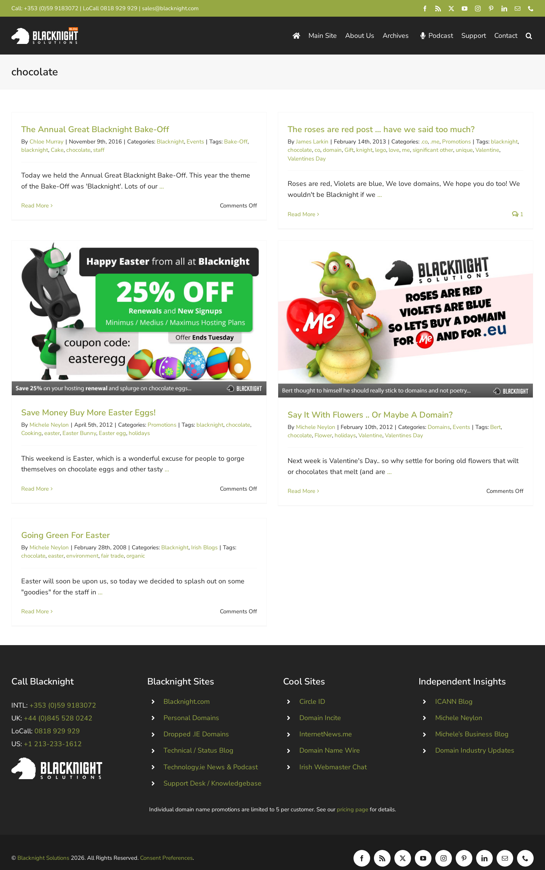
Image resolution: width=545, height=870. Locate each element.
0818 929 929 (118, 8)
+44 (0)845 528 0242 (58, 707)
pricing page (352, 798)
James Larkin (306, 141)
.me (428, 141)
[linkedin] (504, 8)
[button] (529, 36)
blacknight (34, 150)
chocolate (78, 150)
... (161, 186)
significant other (426, 150)
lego (374, 150)
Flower (303, 444)
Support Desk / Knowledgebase (213, 771)
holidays (166, 424)
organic (149, 543)
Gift (342, 150)
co (311, 150)
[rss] (438, 8)
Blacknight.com (187, 690)
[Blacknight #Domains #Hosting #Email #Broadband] (56, 749)
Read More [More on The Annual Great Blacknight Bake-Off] (35, 205)
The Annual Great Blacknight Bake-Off (95, 129)
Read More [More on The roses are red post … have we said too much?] (295, 214)
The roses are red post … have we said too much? (374, 129)
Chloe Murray (47, 141)
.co (417, 141)
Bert (475, 436)
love (387, 150)
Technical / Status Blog (199, 739)
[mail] (517, 8)
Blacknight (170, 141)
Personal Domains (191, 706)
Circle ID (312, 690)
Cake (57, 150)
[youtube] (464, 8)
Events (195, 141)
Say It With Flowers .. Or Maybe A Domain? (350, 423)
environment (95, 543)
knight (358, 150)
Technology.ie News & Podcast (211, 755)
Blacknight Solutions (43, 847)
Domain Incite (320, 706)
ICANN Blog (454, 690)
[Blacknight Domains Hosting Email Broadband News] (44, 30)
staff (98, 150)
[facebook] (425, 8)
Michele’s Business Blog (472, 723)
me (399, 150)
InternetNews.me (325, 723)
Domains (419, 436)
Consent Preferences (166, 847)
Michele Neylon (76, 415)
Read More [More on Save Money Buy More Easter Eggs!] (62, 479)
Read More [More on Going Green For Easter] (48, 599)
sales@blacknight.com (170, 8)
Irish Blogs (217, 535)
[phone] (531, 8)
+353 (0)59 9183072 (51, 8)
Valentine (481, 150)
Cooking (58, 424)
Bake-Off (236, 141)
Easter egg (139, 424)
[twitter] (451, 8)
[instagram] (478, 8)
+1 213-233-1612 (53, 732)
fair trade (125, 543)
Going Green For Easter (78, 523)
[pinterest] (491, 8)
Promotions (450, 141)
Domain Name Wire (329, 739)
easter (79, 424)
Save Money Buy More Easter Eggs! (115, 403)
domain (325, 150)
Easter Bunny (106, 424)
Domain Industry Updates (474, 739)
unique (457, 150)
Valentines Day (300, 158)
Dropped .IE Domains (196, 723)
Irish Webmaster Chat (333, 755)
